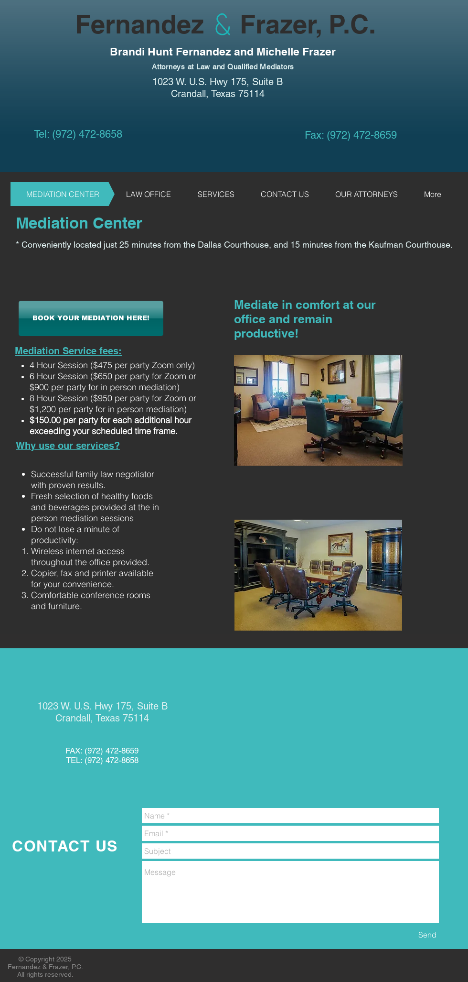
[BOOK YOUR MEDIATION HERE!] (91, 318)
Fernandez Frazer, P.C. (193, 24)
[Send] (427, 934)
